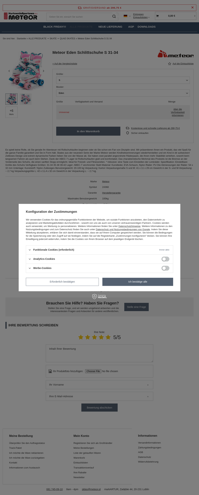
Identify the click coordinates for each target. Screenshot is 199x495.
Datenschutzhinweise (129, 226)
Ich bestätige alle (137, 281)
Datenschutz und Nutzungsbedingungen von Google (123, 229)
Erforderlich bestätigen (62, 281)
